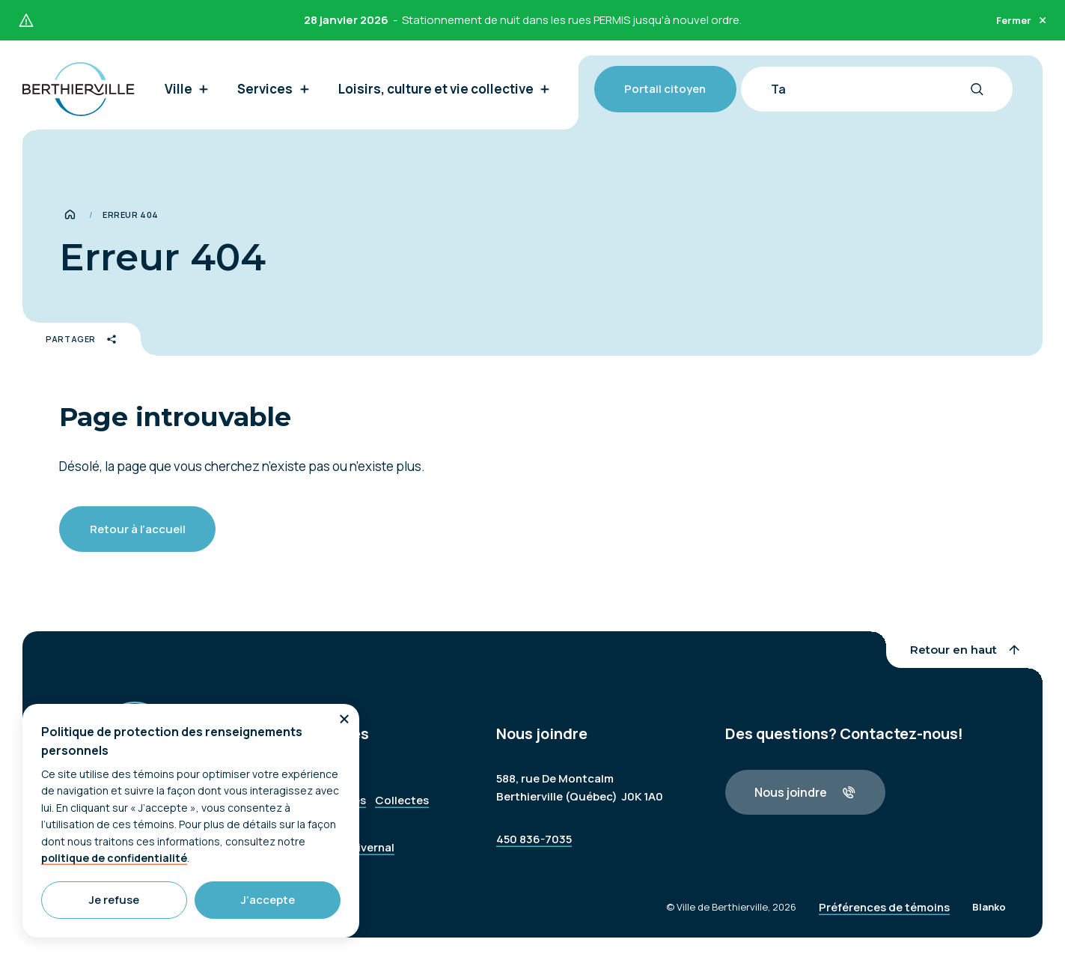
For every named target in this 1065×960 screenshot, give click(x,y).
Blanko (989, 922)
